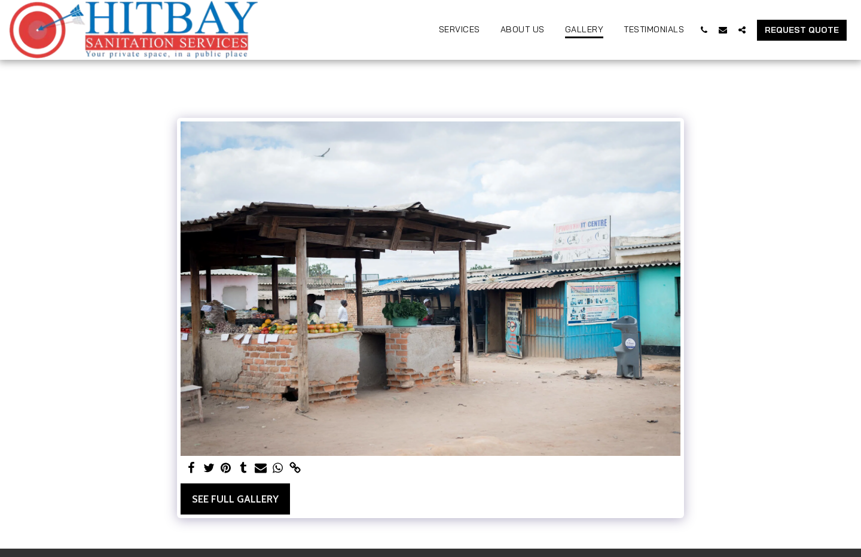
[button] (704, 29)
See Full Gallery (235, 499)
